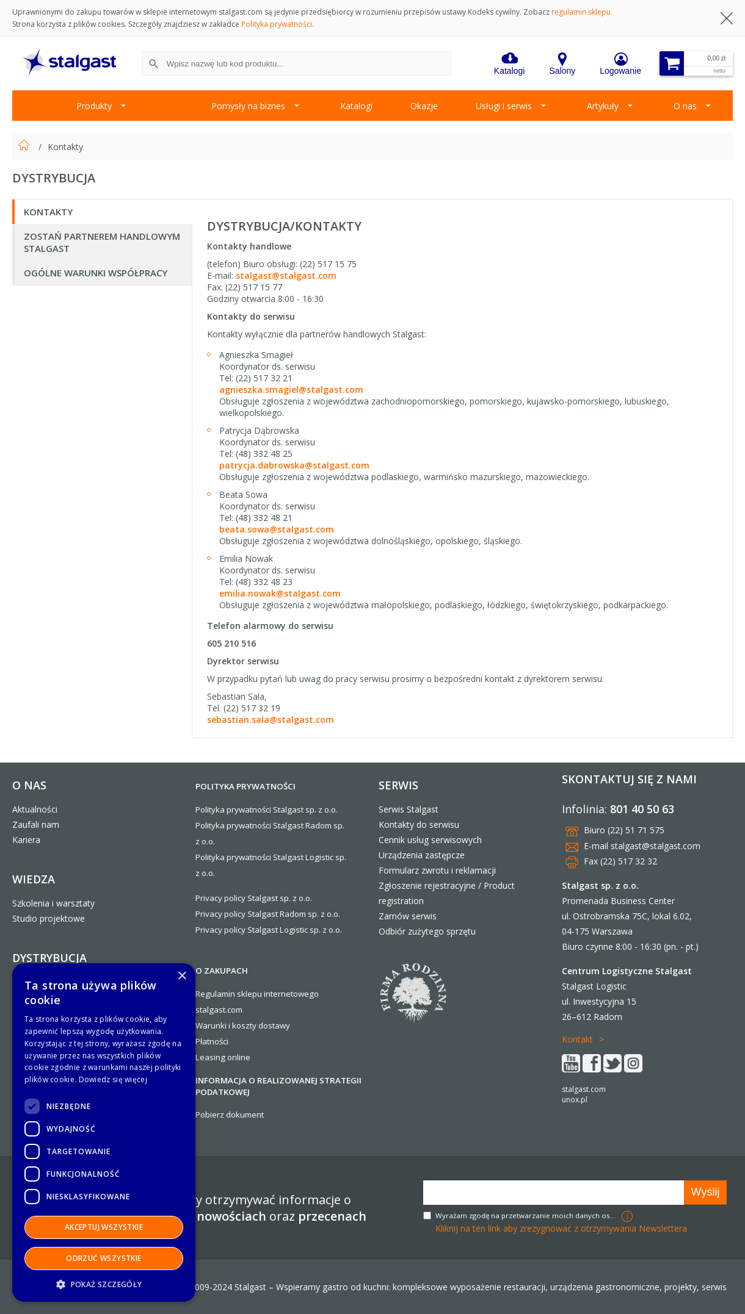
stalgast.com (584, 1089)
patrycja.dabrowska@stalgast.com (294, 465)
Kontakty (65, 147)
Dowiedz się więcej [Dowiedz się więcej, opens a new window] (113, 1079)
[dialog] (103, 1132)
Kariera (26, 839)
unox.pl (574, 1099)
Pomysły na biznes (248, 106)
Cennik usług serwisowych (430, 839)
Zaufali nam (35, 824)
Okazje (424, 106)
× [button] (181, 976)
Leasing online (222, 1057)
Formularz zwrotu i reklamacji (437, 870)
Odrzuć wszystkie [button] (103, 1258)
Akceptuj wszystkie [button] (104, 1227)
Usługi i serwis (504, 106)
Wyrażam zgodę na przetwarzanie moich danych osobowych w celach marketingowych (527, 1215)
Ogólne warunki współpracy (95, 273)
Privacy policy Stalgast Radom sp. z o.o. (267, 913)
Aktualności (34, 809)
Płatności (211, 1041)
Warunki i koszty (225, 1025)
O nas (685, 106)
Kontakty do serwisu (419, 824)
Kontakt (577, 1039)
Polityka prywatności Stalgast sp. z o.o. (266, 809)
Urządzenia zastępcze (422, 855)
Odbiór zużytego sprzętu (427, 931)
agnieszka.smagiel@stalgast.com (291, 389)
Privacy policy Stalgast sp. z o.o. (253, 897)
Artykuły (603, 106)
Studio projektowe (48, 918)
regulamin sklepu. (581, 12)
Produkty (94, 106)
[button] (103, 1284)
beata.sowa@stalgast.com (276, 529)
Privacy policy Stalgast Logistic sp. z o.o (267, 929)
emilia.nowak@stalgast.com (280, 593)
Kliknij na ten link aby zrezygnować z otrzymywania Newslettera (561, 1228)
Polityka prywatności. (277, 24)
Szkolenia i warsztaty (53, 903)
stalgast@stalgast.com (286, 275)
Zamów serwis (408, 916)
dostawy (274, 1025)
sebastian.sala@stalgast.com (270, 719)
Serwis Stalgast (408, 809)
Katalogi (356, 106)
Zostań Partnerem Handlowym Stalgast (102, 242)
